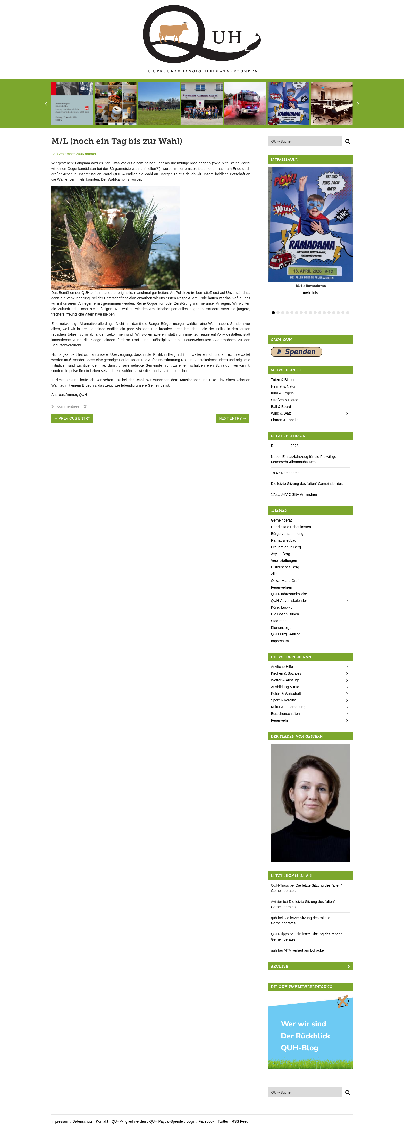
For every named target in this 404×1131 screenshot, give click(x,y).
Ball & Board (281, 406)
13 (329, 312)
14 (333, 312)
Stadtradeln (280, 621)
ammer (90, 154)
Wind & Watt (281, 413)
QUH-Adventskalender (289, 601)
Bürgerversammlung (287, 534)
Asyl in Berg (280, 554)
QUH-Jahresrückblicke (289, 594)
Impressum (280, 641)
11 (319, 312)
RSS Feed (240, 1121)
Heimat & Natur (283, 386)
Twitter (223, 1121)
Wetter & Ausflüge (285, 680)
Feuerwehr (279, 720)
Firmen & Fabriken (285, 420)
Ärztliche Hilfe (282, 667)
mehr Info (310, 292)
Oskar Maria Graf (284, 581)
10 (315, 312)
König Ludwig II (283, 607)
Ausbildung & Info (285, 687)
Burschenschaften (285, 714)
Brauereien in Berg (286, 547)
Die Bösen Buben (285, 614)
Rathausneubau (283, 540)
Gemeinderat (281, 520)
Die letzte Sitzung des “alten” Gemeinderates (307, 484)
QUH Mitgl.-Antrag (285, 634)
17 (347, 312)
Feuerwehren (281, 587)
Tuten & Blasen (283, 380)
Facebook (206, 1121)
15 (338, 312)
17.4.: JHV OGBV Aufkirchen (294, 494)
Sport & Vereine (283, 700)
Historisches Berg (285, 567)
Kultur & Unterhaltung (288, 707)
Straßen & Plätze (284, 400)
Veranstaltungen (284, 560)
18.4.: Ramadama (285, 473)
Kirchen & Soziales (286, 673)
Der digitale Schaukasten (291, 527)
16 (342, 312)
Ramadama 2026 (284, 446)
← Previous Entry (72, 418)
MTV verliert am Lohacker (304, 950)
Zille (274, 574)
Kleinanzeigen (282, 627)
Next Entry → (232, 418)
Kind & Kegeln (282, 393)
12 (324, 312)
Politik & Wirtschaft (286, 693)
